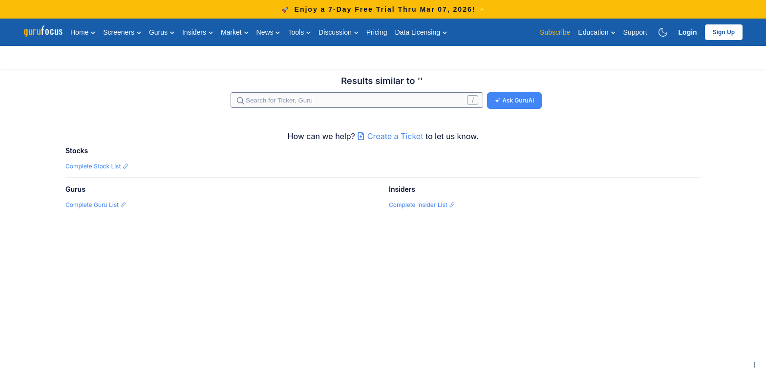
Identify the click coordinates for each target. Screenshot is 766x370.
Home (82, 32)
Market (235, 32)
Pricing (376, 32)
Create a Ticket (391, 136)
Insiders (197, 32)
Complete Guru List (95, 204)
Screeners (122, 32)
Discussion (339, 32)
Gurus (161, 32)
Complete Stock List (96, 166)
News (268, 32)
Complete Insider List (422, 204)
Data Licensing (421, 32)
